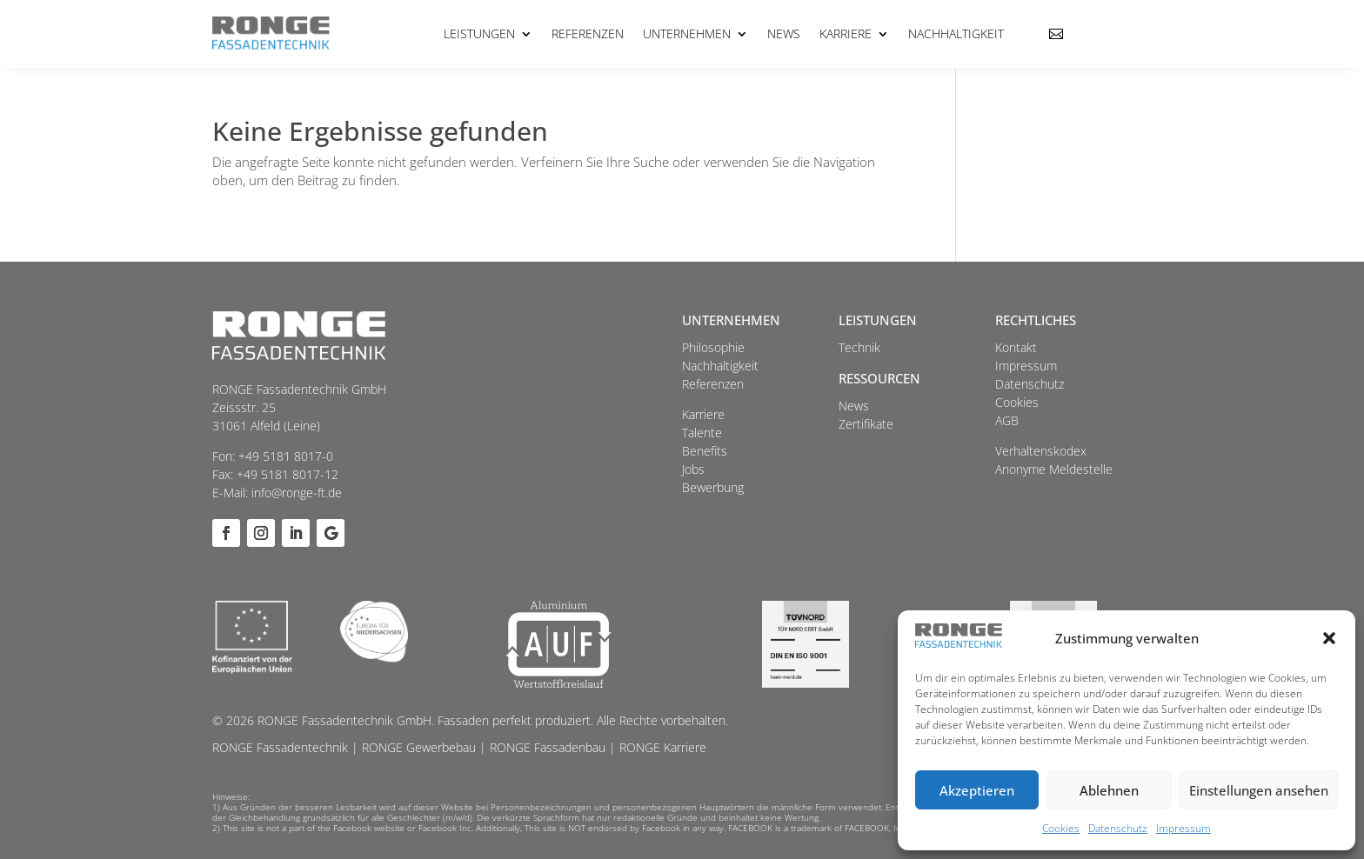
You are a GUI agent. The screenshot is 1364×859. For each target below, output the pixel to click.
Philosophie (713, 347)
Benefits (704, 451)
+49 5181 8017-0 (285, 456)
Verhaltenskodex (1041, 451)
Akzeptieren (976, 790)
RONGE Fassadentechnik (280, 747)
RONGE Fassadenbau (547, 747)
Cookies (1061, 828)
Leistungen (479, 33)
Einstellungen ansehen (1258, 790)
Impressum (1183, 828)
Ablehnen (1109, 790)
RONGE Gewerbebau (419, 747)
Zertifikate (866, 424)
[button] (1329, 638)
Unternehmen (687, 33)
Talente (702, 432)
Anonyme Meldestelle (1054, 469)
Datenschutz (1117, 828)
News (783, 33)
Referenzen (588, 33)
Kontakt (1016, 347)
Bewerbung (713, 487)
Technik (859, 347)
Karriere (845, 33)
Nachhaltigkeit (956, 33)
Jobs (693, 469)
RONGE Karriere (662, 747)
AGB (1007, 420)
